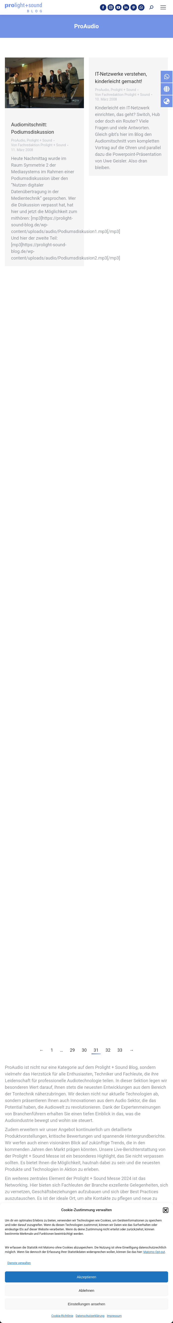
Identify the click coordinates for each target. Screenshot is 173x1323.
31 (96, 1050)
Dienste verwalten (19, 1263)
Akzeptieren (86, 1277)
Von (38, 145)
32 (108, 1050)
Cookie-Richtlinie (62, 1316)
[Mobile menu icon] (163, 7)
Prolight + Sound (39, 140)
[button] (165, 1210)
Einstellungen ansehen (86, 1304)
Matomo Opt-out (154, 1252)
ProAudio (18, 140)
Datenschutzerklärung (90, 1316)
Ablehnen (86, 1290)
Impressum (114, 1316)
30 (84, 1050)
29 (72, 1050)
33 (119, 1050)
